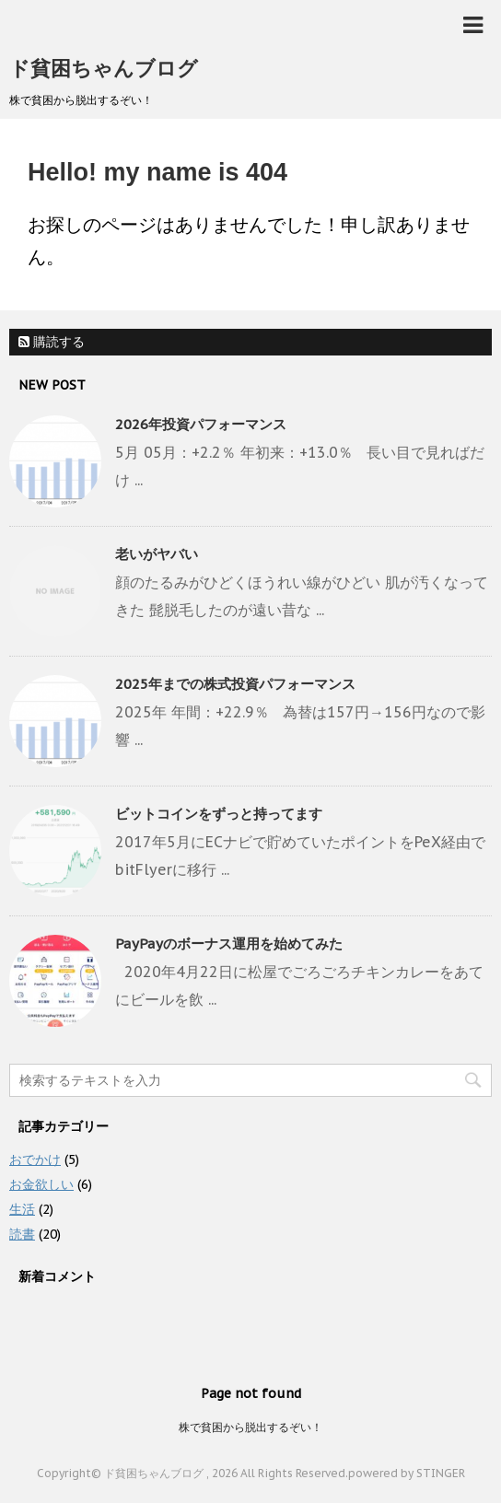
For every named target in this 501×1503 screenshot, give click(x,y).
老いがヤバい (156, 554)
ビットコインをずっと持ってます (218, 813)
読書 (22, 1234)
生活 (22, 1209)
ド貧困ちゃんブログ (103, 68)
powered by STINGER (406, 1473)
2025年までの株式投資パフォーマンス (235, 684)
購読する (51, 341)
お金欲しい (41, 1184)
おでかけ (35, 1159)
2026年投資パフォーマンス (200, 424)
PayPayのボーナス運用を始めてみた (229, 943)
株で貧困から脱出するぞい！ (250, 1427)
